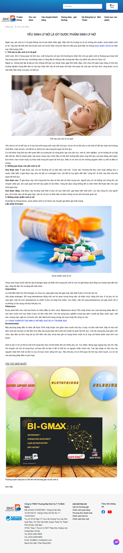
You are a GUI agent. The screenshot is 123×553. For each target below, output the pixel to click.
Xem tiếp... (9, 487)
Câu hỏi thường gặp (81, 507)
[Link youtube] (111, 511)
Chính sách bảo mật (81, 519)
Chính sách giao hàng (81, 510)
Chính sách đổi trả (80, 516)
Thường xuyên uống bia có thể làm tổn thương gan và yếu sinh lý (31, 479)
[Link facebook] (104, 511)
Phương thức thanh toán (82, 513)
